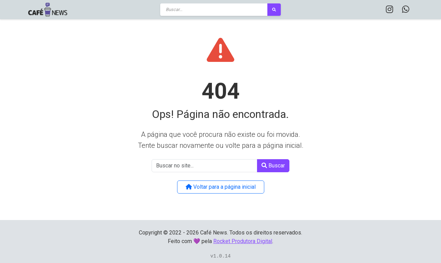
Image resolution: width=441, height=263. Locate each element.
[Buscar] (214, 9)
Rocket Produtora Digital (242, 241)
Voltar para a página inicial (221, 187)
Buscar (273, 165)
